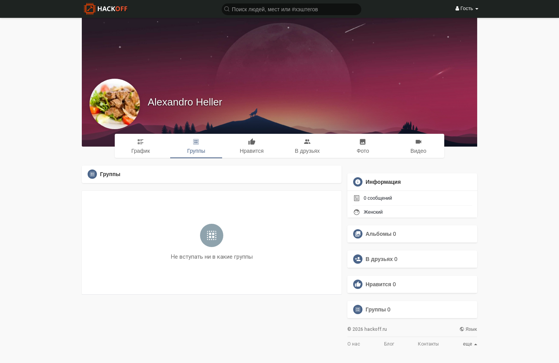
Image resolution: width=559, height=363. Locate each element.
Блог (389, 344)
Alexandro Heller (185, 102)
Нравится (378, 284)
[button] (291, 8)
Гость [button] (466, 8)
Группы (376, 309)
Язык (468, 329)
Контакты (428, 344)
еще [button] (470, 344)
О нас (353, 344)
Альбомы (379, 234)
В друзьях (379, 259)
